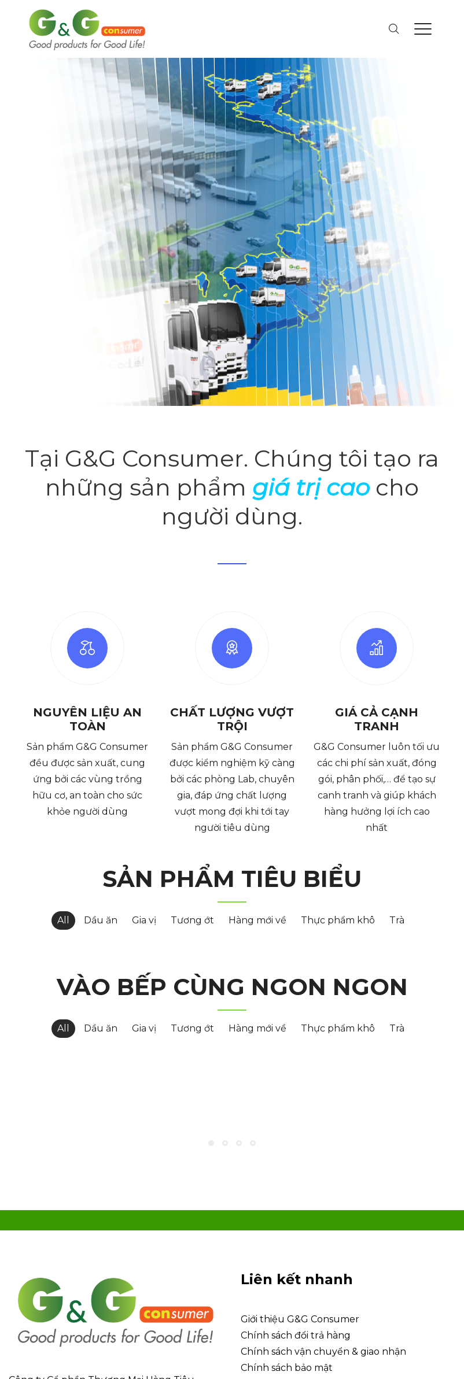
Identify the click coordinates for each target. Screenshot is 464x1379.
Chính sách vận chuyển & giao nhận (323, 1249)
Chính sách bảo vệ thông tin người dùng (334, 1282)
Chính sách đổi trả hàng (296, 1233)
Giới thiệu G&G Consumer (300, 1217)
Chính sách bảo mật (287, 1265)
